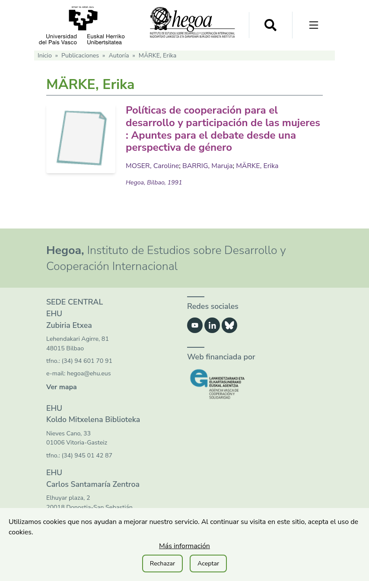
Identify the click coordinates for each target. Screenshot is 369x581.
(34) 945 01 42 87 (87, 455)
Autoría (118, 55)
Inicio (45, 55)
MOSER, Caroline (152, 166)
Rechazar (162, 563)
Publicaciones (80, 55)
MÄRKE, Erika (257, 166)
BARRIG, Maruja (207, 166)
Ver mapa (61, 387)
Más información (184, 546)
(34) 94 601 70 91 (87, 361)
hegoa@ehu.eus (89, 373)
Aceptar (208, 563)
